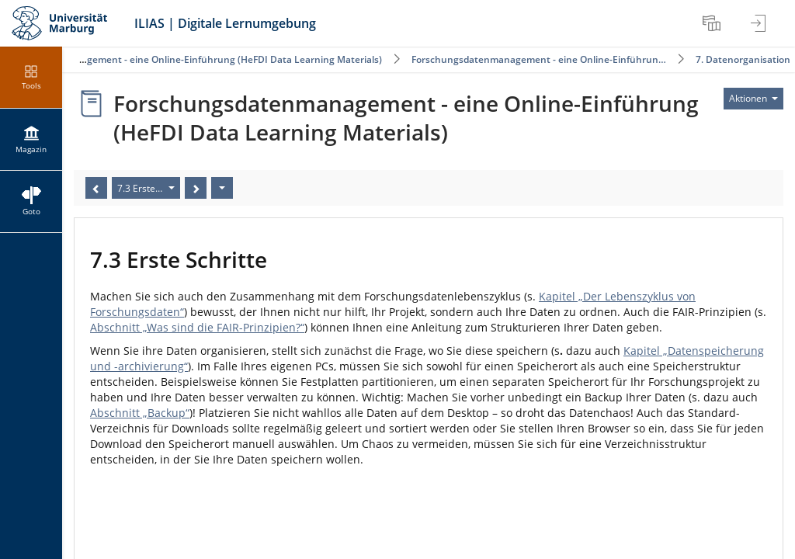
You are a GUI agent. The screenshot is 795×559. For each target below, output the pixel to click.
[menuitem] (713, 23)
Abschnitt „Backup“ (139, 412)
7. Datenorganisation (743, 59)
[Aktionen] (222, 188)
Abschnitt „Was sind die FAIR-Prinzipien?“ (197, 327)
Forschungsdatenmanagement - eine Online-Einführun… (538, 59)
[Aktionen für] (753, 98)
